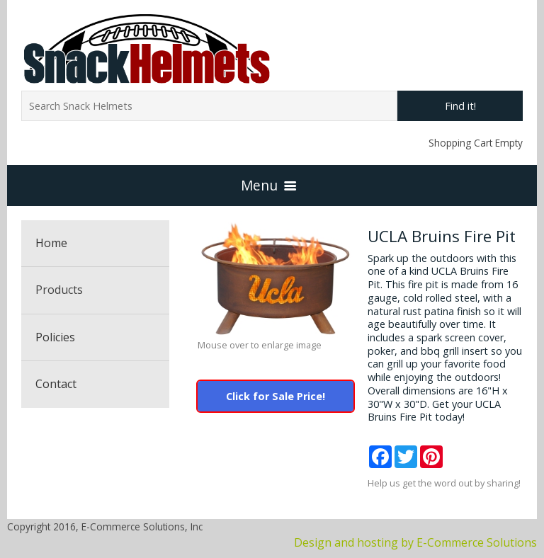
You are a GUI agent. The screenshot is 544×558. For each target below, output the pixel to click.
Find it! (460, 106)
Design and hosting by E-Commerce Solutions (415, 542)
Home (51, 243)
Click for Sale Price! (275, 396)
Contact (55, 384)
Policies (55, 337)
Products (59, 289)
